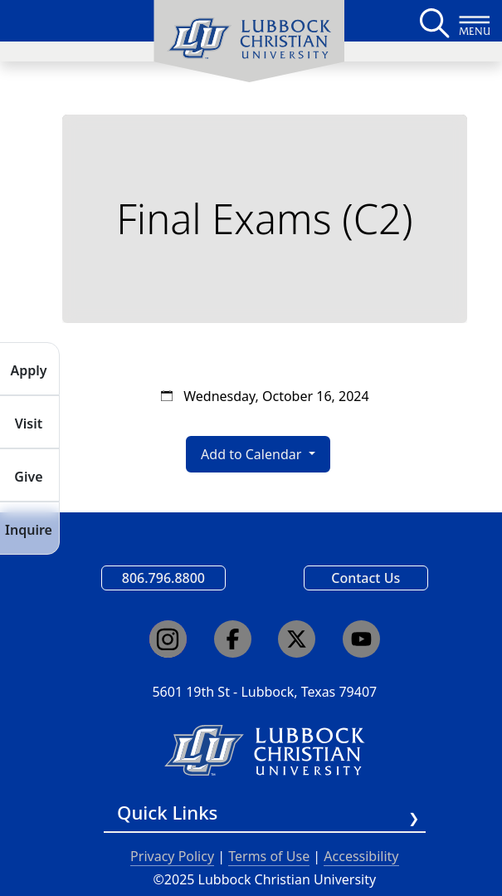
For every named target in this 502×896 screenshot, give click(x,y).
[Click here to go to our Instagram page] (168, 639)
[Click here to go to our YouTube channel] (361, 639)
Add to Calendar (253, 454)
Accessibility (361, 856)
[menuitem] (249, 41)
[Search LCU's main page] (433, 21)
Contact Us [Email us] (365, 578)
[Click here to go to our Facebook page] (232, 639)
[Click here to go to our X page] (296, 639)
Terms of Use (268, 856)
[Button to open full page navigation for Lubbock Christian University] (474, 21)
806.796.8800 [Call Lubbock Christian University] (163, 578)
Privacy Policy (172, 856)
